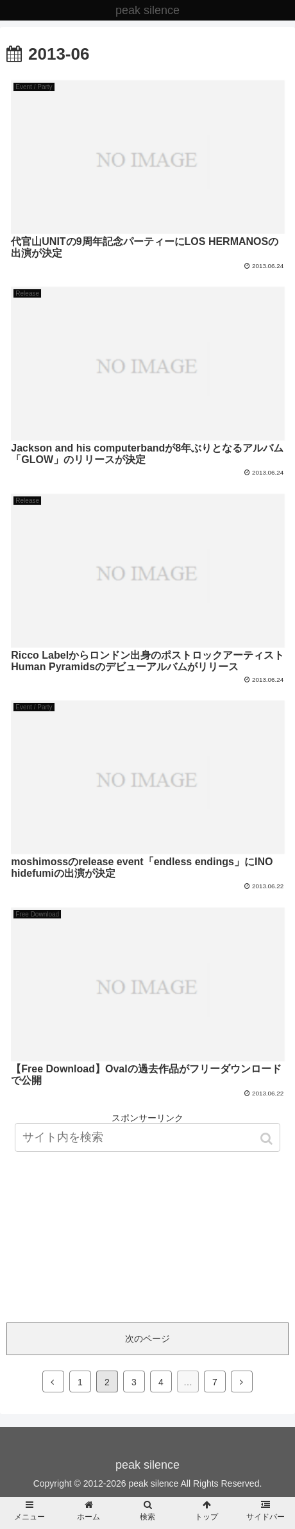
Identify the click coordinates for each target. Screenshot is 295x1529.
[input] (147, 1137)
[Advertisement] (147, 1216)
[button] (267, 1138)
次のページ (147, 1338)
